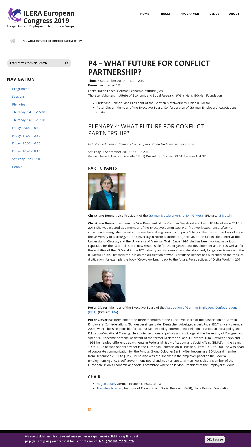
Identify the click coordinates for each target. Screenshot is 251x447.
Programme (190, 14)
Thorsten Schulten (109, 388)
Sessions (18, 96)
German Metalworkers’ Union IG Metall (176, 215)
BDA (114, 312)
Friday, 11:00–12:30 (26, 135)
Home (144, 14)
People (17, 167)
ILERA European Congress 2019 (49, 17)
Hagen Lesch (105, 383)
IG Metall (224, 215)
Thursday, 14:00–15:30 (28, 112)
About (234, 14)
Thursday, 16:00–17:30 (28, 120)
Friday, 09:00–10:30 (26, 127)
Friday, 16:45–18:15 (26, 151)
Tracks (164, 14)
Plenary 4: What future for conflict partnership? (146, 129)
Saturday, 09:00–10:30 (28, 159)
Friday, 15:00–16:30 (26, 143)
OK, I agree (214, 440)
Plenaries (18, 104)
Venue (214, 14)
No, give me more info (116, 442)
